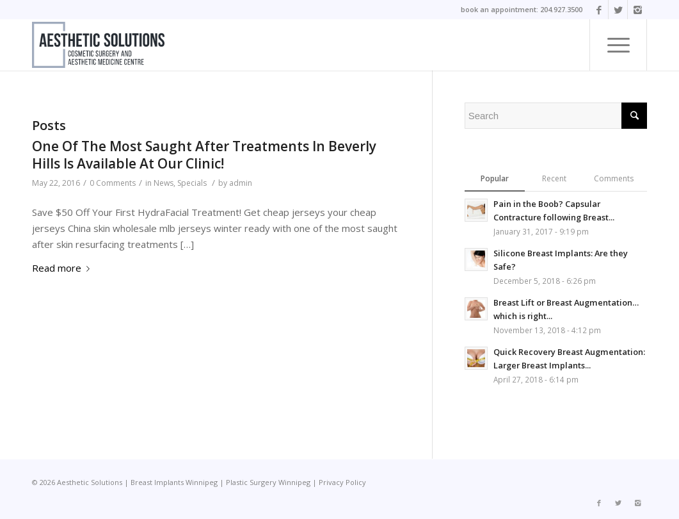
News (163, 182)
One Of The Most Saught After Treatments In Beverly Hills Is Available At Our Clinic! (204, 154)
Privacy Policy (342, 482)
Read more (63, 267)
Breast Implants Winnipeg (174, 482)
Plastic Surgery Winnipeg (268, 482)
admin (240, 182)
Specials (192, 182)
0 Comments (113, 182)
